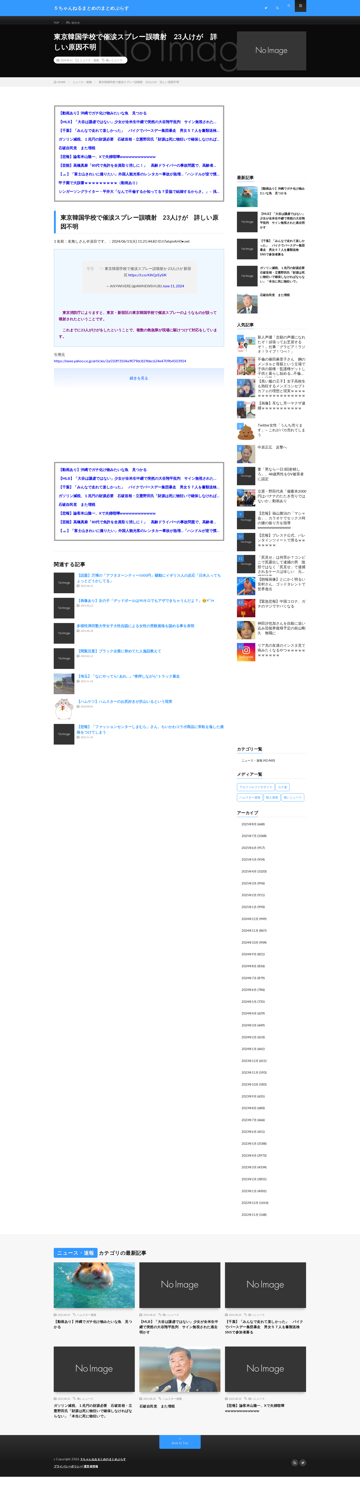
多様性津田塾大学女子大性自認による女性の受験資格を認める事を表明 (135, 631)
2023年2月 (249, 1180)
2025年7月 (249, 841)
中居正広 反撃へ (272, 452)
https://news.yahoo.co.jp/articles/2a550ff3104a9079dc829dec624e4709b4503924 (120, 366)
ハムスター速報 (86, 1315)
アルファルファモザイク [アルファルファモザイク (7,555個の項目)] (255, 792)
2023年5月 (249, 1145)
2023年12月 (250, 1063)
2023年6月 (249, 1133)
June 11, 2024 (173, 291)
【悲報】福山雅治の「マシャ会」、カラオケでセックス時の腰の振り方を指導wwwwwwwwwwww (281, 525)
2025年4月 (249, 876)
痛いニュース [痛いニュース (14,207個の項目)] (293, 802)
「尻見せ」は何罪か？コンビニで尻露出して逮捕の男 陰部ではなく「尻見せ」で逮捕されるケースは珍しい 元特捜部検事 (281, 570)
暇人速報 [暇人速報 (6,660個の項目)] (272, 802)
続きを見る (139, 383)
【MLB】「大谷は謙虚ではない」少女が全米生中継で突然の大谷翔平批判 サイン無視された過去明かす (139, 127)
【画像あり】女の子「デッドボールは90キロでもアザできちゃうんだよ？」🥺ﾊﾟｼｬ (145, 606)
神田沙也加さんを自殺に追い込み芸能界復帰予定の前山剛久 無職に (281, 633)
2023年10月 (250, 1086)
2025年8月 (249, 829)
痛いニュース (114, 65)
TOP (57, 23)
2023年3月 (249, 1168)
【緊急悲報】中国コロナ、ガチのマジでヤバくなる (281, 608)
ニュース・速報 (89, 65)
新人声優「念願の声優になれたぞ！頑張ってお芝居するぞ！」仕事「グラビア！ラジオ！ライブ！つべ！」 (281, 349)
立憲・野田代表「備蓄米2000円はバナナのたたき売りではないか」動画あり (282, 501)
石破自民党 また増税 (77, 153)
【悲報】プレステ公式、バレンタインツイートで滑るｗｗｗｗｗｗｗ (281, 545)
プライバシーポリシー (69, 1478)
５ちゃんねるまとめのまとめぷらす (105, 1471)
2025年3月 (249, 887)
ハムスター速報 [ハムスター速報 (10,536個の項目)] (249, 802)
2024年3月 (249, 1028)
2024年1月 (249, 1051)
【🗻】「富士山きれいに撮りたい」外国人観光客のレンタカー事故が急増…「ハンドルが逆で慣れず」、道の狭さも (139, 179)
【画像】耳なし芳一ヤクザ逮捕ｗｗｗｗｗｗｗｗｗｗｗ (281, 410)
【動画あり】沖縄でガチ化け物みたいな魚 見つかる (103, 118)
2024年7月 (249, 981)
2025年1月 (249, 911)
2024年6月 (249, 993)
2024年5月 (249, 1004)
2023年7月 (249, 1121)
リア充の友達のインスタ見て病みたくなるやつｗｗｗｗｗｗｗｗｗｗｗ (281, 655)
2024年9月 (249, 958)
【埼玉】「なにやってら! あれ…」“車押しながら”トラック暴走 (128, 681)
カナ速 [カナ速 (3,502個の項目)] (282, 792)
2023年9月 (249, 1098)
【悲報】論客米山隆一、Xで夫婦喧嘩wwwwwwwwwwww (107, 162)
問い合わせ (76, 23)
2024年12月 (250, 923)
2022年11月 (250, 1215)
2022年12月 (250, 1203)
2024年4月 (249, 1016)
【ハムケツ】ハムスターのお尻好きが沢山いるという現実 (124, 706)
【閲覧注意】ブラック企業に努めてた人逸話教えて (119, 656)
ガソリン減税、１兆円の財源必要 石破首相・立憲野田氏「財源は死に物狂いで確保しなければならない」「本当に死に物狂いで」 (139, 144)
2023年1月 (249, 1192)
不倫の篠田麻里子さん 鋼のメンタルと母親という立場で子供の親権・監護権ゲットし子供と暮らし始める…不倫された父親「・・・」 (281, 372)
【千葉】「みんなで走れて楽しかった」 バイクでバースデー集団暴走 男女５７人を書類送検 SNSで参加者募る (139, 135)
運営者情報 (94, 1478)
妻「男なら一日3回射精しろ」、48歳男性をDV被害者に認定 (281, 479)
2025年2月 (249, 899)
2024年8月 (249, 969)
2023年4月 (249, 1156)
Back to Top (180, 1455)
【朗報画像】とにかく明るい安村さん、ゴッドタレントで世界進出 (281, 589)
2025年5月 (249, 864)
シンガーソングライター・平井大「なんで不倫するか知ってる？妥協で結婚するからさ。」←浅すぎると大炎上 (139, 196)
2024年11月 (250, 934)
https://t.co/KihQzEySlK (147, 280)
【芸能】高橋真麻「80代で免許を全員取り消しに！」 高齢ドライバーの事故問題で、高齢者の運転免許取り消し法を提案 (139, 170)
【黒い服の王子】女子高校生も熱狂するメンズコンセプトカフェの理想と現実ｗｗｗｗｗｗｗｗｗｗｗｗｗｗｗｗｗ (281, 393)
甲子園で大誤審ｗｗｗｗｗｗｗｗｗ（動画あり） (99, 188)
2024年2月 (249, 1040)
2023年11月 (250, 1075)
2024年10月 (250, 946)
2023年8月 (249, 1110)
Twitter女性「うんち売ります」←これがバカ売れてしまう (281, 435)
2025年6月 (249, 852)
